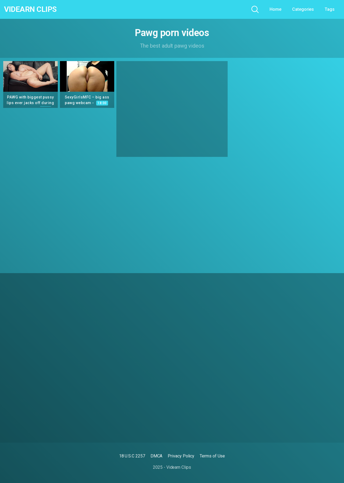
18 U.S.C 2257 (132, 456)
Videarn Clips (30, 9)
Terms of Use (212, 456)
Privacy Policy (181, 456)
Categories (303, 9)
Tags (330, 9)
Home (275, 9)
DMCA (156, 456)
